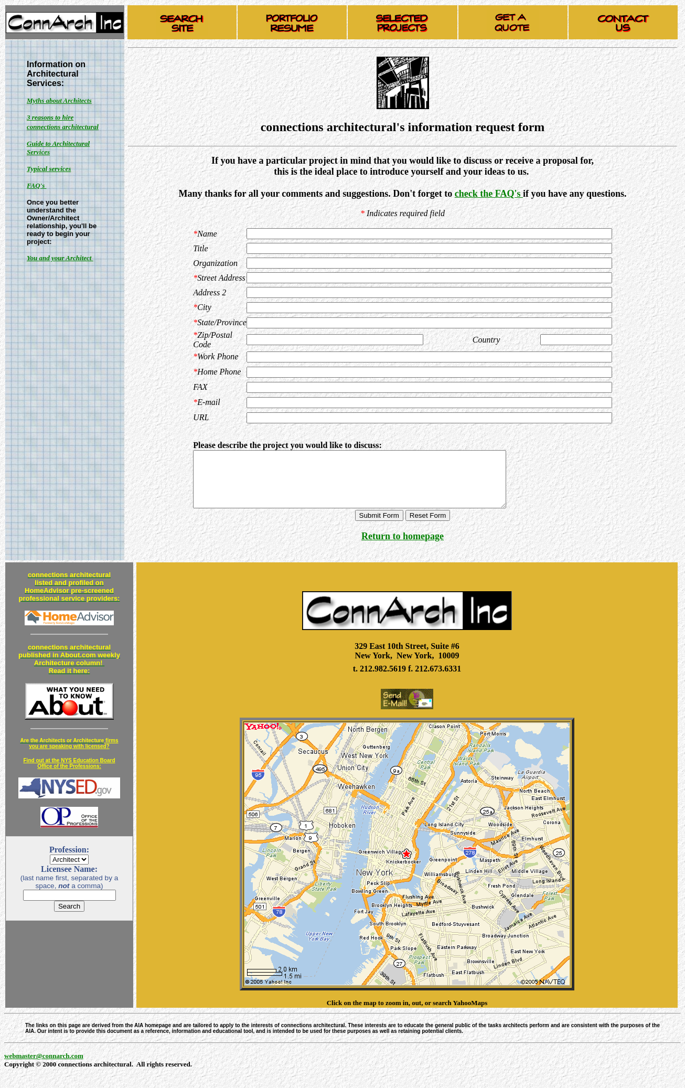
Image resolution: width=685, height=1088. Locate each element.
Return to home (393, 547)
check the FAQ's (489, 193)
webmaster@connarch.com (43, 1067)
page (434, 547)
